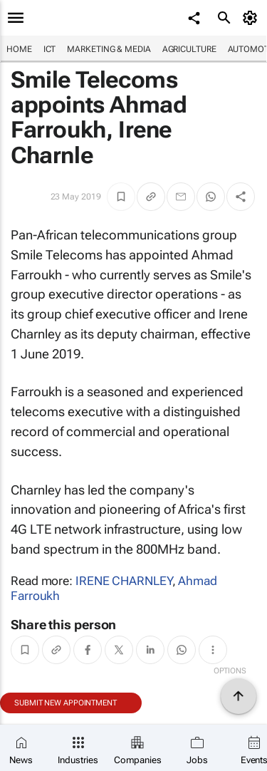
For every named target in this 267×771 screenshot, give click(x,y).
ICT (49, 49)
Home (19, 49)
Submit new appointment (65, 703)
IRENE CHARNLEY (123, 581)
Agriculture (189, 49)
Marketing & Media (108, 49)
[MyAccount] (252, 18)
